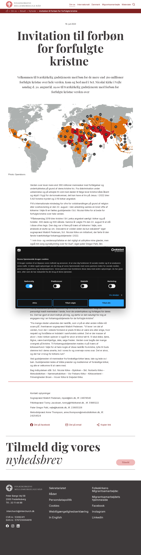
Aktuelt (23, 11)
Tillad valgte (70, 303)
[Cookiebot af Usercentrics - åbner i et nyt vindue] (113, 250)
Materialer (126, 4)
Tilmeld (125, 462)
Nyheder (32, 11)
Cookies (54, 505)
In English (55, 517)
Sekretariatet (57, 488)
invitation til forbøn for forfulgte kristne (58, 11)
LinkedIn (97, 517)
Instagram (98, 511)
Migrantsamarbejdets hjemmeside (106, 498)
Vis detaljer (114, 295)
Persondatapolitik (60, 499)
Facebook (98, 505)
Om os (72, 4)
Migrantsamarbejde (111, 4)
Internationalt (83, 4)
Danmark (96, 4)
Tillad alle (106, 303)
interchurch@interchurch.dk (20, 511)
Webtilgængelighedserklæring (68, 511)
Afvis (34, 303)
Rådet (53, 493)
